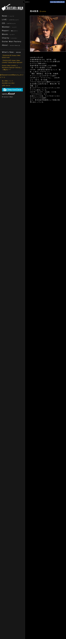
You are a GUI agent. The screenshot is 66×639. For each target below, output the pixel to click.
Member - (9, 27)
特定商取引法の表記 (8, 83)
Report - (10, 31)
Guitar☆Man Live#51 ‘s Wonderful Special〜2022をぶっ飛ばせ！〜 (12, 67)
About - (11, 45)
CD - (9, 23)
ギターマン (12, 7)
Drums (43, 11)
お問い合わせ (6, 85)
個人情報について (7, 81)
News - (8, 16)
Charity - (9, 38)
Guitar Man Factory (11, 41)
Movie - (8, 34)
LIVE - (10, 20)
